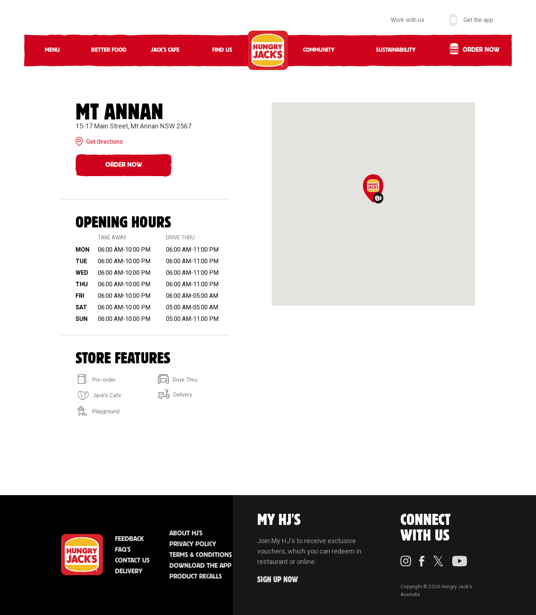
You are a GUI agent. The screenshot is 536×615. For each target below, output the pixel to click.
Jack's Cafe (165, 50)
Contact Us (132, 560)
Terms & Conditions (200, 555)
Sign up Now (277, 580)
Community (319, 50)
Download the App (200, 566)
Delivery (129, 571)
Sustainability (396, 50)
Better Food (109, 50)
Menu (52, 50)
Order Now (123, 165)
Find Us (222, 50)
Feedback (129, 539)
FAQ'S (123, 550)
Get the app (478, 19)
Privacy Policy (192, 544)
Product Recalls (195, 576)
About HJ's (185, 533)
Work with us (407, 19)
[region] (373, 204)
